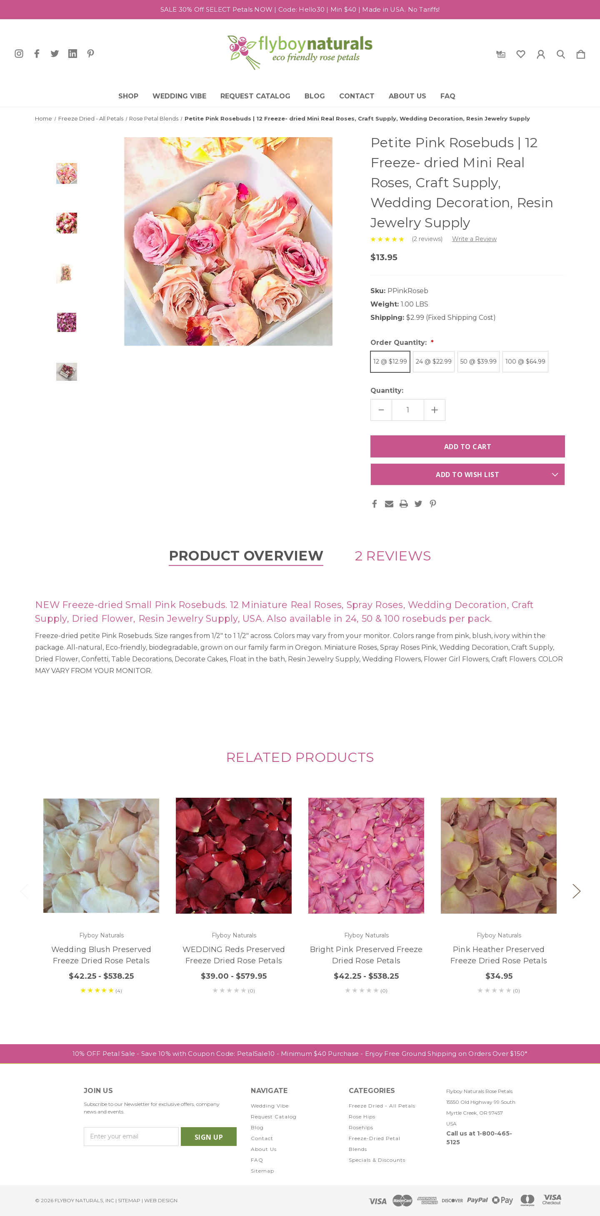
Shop (128, 96)
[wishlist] (521, 52)
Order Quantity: (399, 343)
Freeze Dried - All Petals (382, 1106)
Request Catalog (255, 96)
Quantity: (386, 390)
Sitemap (262, 1171)
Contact (357, 96)
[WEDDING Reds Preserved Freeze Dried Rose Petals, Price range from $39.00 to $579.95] (234, 856)
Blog (315, 96)
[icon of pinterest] (90, 53)
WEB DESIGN (161, 1200)
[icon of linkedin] (72, 53)
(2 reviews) (428, 239)
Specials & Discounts (377, 1160)
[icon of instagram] (19, 53)
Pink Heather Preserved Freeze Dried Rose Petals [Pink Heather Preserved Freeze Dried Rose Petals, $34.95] (498, 955)
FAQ (447, 96)
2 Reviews (393, 556)
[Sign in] (541, 52)
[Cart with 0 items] (581, 52)
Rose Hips (362, 1116)
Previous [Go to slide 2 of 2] (23, 891)
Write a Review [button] (474, 239)
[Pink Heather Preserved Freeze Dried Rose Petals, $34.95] (499, 856)
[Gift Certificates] (501, 52)
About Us (407, 96)
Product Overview (246, 556)
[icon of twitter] (54, 53)
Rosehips (361, 1127)
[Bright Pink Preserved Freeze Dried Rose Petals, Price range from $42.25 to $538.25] (366, 856)
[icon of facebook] (36, 53)
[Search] (561, 52)
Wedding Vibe (179, 96)
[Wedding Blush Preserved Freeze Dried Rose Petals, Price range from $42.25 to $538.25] (101, 856)
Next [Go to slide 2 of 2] (576, 891)
